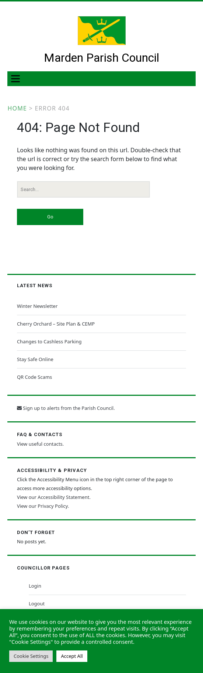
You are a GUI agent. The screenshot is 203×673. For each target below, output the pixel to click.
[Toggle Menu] (17, 78)
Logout (37, 603)
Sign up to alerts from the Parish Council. (66, 408)
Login (35, 585)
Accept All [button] (72, 656)
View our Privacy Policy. (43, 506)
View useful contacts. (40, 444)
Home (17, 108)
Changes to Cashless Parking (49, 341)
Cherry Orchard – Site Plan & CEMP (56, 323)
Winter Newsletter (37, 306)
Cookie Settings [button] (31, 656)
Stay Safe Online (35, 359)
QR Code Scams (34, 377)
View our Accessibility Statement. (54, 497)
